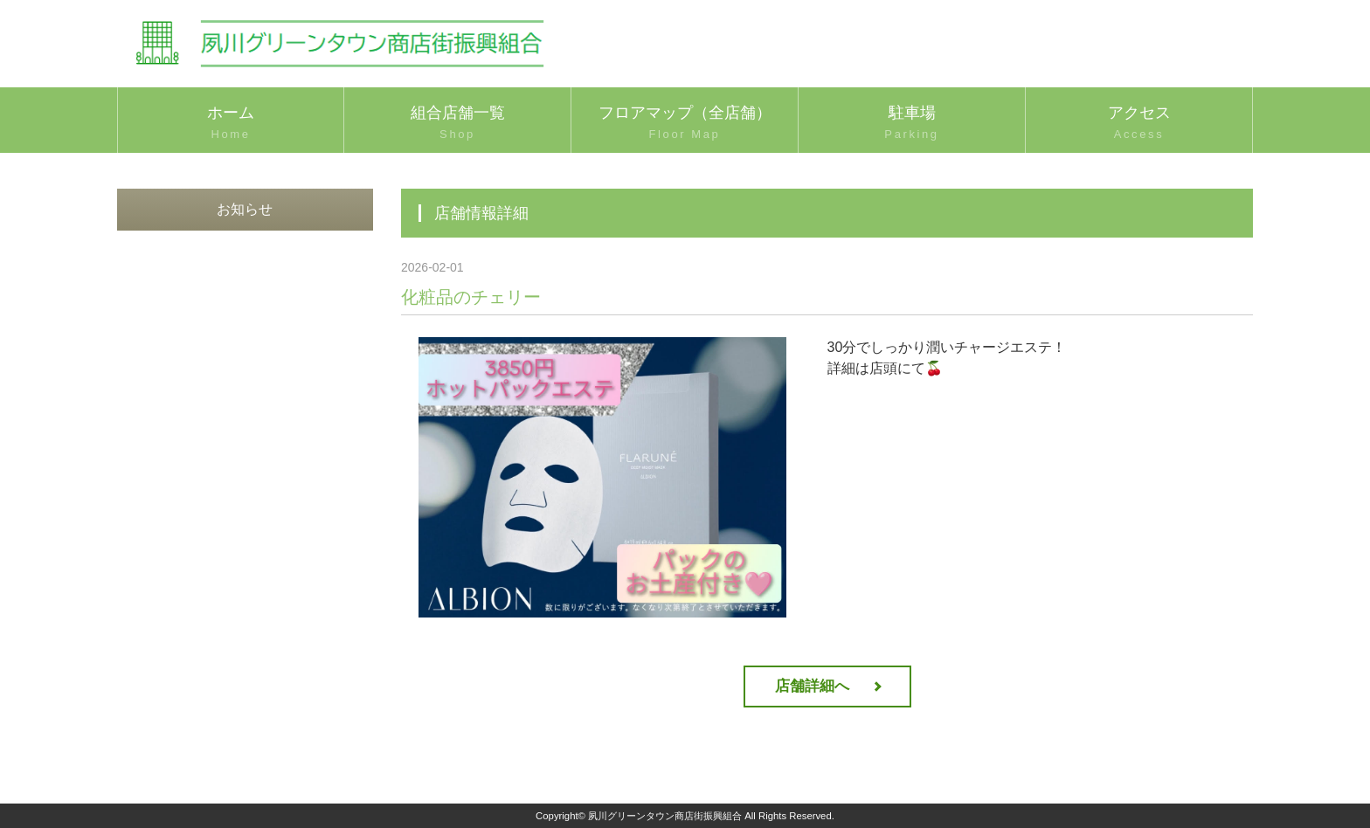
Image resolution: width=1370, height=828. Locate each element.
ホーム (230, 124)
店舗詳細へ (812, 686)
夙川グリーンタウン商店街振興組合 (665, 816)
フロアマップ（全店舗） (684, 124)
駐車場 (912, 124)
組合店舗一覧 (457, 124)
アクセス (1139, 124)
